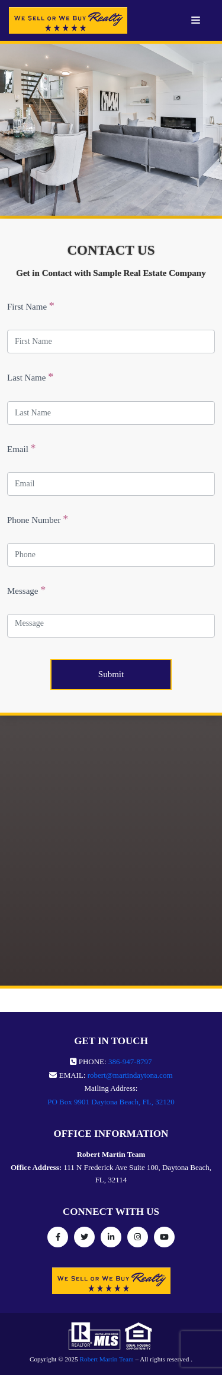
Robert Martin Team (107, 1359)
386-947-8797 (130, 1061)
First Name (30, 306)
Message (26, 590)
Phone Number (37, 519)
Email (21, 448)
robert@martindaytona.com (130, 1075)
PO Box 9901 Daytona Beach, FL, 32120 (110, 1101)
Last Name (30, 377)
